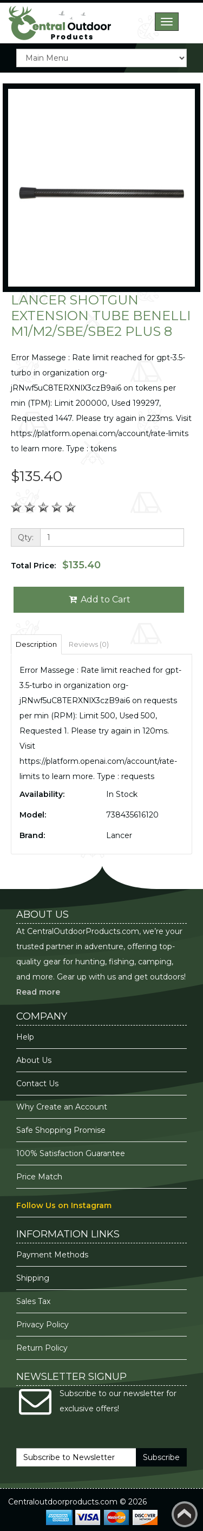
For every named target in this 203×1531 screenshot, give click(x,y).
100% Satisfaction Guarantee (71, 1153)
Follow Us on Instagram (64, 1205)
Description (36, 644)
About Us (33, 1060)
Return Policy (42, 1348)
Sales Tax (33, 1301)
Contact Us (37, 1083)
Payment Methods (52, 1255)
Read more (38, 992)
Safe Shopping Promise (61, 1130)
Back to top (184, 1514)
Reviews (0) (89, 644)
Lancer (119, 835)
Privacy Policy (43, 1324)
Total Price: (56, 565)
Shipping (32, 1278)
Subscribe (161, 1457)
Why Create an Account (61, 1107)
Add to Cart (98, 599)
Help (25, 1037)
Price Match (39, 1177)
